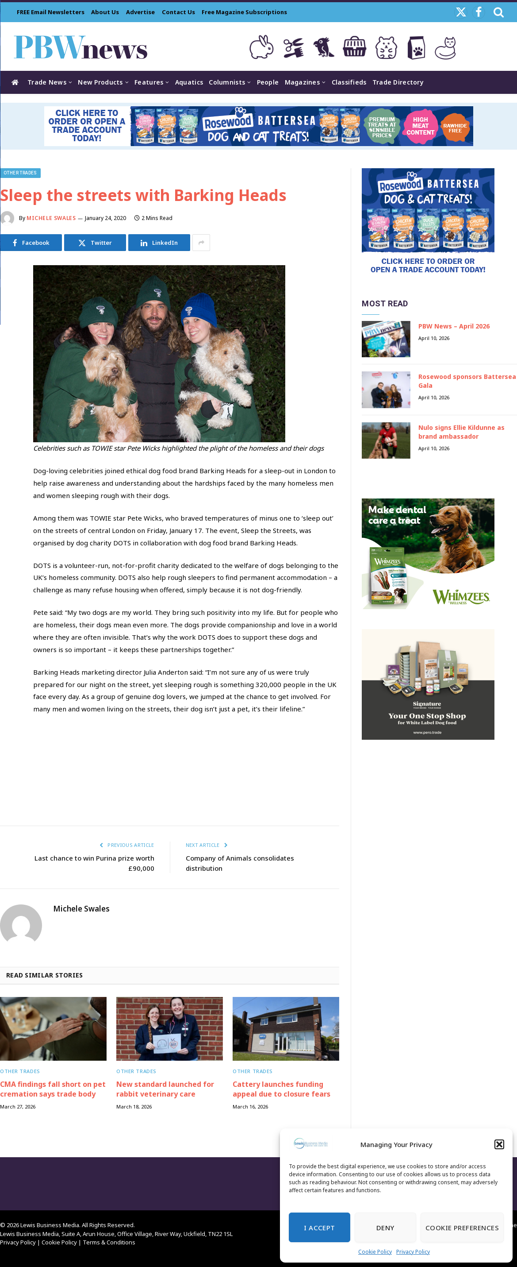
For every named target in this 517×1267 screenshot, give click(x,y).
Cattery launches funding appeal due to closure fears (281, 1089)
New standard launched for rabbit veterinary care (165, 1089)
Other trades (20, 172)
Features (148, 82)
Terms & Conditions (109, 1242)
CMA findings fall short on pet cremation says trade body (53, 1089)
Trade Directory (398, 82)
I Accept (319, 1227)
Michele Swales (51, 218)
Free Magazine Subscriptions (244, 12)
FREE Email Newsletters (50, 12)
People (268, 82)
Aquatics (189, 82)
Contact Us (178, 12)
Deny (385, 1227)
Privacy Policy (413, 1251)
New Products (100, 82)
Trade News (46, 82)
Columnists (227, 82)
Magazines (302, 82)
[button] (499, 1144)
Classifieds (349, 82)
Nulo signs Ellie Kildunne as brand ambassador (461, 431)
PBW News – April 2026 (454, 326)
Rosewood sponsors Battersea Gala (467, 381)
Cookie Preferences (462, 1227)
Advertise (140, 12)
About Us (105, 12)
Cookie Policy (375, 1251)
